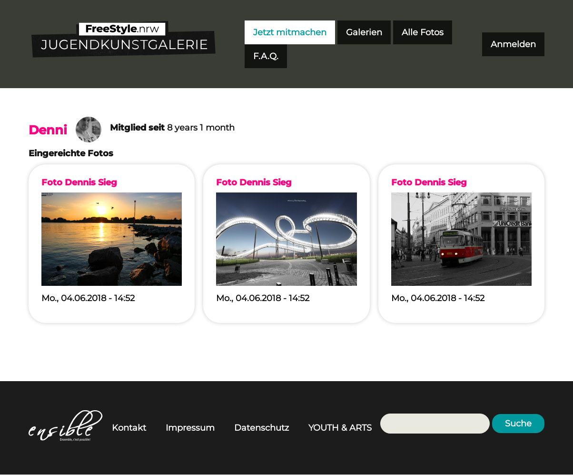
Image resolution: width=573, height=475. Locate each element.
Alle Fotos (423, 32)
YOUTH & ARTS (340, 428)
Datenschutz (261, 428)
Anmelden (513, 44)
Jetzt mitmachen (289, 32)
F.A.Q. (265, 56)
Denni (48, 130)
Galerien (364, 32)
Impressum (190, 428)
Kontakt (129, 428)
